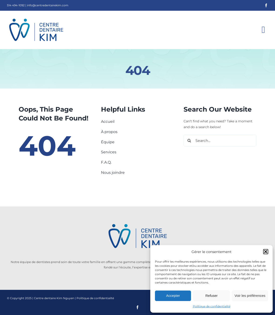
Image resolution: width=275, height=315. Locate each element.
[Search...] (220, 140)
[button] (265, 251)
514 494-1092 (16, 5)
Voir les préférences (250, 296)
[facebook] (266, 5)
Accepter (173, 296)
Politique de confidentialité (211, 306)
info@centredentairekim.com (47, 5)
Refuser (211, 296)
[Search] (189, 140)
